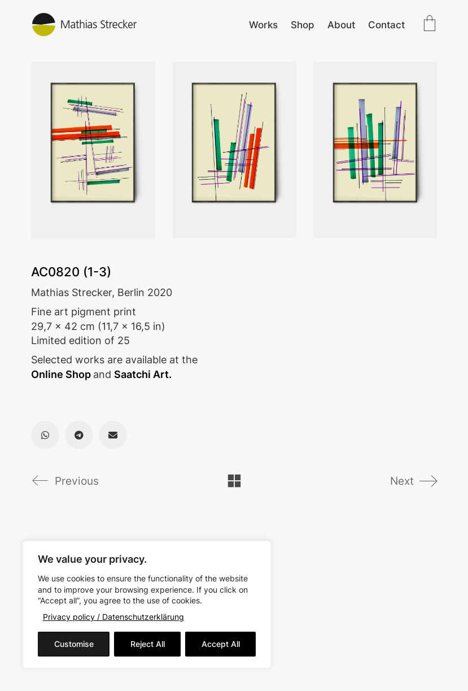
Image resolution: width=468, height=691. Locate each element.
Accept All (221, 644)
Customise (74, 644)
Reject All (147, 644)
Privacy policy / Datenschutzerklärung (113, 617)
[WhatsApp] (45, 435)
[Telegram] (79, 435)
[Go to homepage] (84, 24)
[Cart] (430, 24)
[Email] (113, 435)
